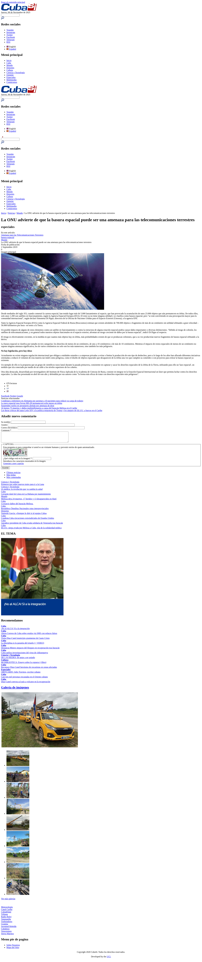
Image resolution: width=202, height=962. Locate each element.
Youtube (10, 30)
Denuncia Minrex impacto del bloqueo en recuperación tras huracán (30, 650)
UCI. (109, 958)
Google (20, 396)
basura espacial (7, 237)
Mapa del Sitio (12, 949)
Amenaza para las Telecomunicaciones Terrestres (22, 235)
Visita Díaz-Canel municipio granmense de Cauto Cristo (25, 640)
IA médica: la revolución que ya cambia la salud (21, 491)
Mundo (9, 65)
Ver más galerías (8, 901)
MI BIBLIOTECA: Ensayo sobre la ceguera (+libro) (23, 664)
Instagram (10, 32)
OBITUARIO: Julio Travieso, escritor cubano (20, 674)
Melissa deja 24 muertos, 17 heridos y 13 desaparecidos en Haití (28, 501)
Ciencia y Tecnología (15, 72)
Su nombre (6, 422)
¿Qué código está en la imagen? (17, 460)
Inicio (8, 60)
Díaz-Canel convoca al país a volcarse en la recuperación (25, 684)
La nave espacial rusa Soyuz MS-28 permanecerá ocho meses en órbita (31, 403)
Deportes (10, 68)
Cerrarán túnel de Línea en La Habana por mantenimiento (26, 496)
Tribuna (4, 916)
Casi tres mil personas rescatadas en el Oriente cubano (24, 679)
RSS (8, 42)
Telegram (10, 40)
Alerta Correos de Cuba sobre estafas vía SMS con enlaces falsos (29, 635)
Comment (6, 430)
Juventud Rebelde (8, 928)
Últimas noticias (13, 474)
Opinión (9, 75)
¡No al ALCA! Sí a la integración (15, 630)
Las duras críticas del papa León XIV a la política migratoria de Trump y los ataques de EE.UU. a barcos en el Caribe (51, 410)
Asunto (4, 425)
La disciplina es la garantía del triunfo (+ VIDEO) (22, 645)
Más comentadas (13, 479)
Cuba (8, 63)
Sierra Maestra (7, 935)
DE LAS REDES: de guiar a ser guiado (18, 659)
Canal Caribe (6, 911)
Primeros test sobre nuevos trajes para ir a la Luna (22, 486)
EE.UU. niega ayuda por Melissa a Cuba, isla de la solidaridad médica (31, 530)
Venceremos (6, 933)
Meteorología (7, 909)
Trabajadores (6, 923)
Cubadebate (6, 914)
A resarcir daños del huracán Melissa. (17, 505)
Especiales (11, 77)
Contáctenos (11, 82)
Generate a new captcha (13, 465)
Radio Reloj (6, 919)
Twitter (9, 35)
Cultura (9, 70)
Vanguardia (6, 921)
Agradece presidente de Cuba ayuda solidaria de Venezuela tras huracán (32, 525)
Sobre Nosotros (13, 947)
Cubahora (5, 931)
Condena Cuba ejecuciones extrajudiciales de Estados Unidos (27, 520)
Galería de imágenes (15, 689)
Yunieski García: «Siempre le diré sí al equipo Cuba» (24, 515)
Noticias (11, 213)
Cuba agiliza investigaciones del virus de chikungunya (24, 655)
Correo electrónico (9, 427)
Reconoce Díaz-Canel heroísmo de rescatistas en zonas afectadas (29, 669)
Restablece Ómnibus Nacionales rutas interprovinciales (25, 510)
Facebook (10, 37)
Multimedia (11, 80)
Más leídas (11, 477)
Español (11, 49)
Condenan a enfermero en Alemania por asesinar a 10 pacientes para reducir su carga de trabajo (42, 401)
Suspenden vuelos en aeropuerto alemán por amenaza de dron (27, 405)
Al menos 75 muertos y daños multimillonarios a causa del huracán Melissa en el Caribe (39, 408)
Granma (4, 926)
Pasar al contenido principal (13, 2)
